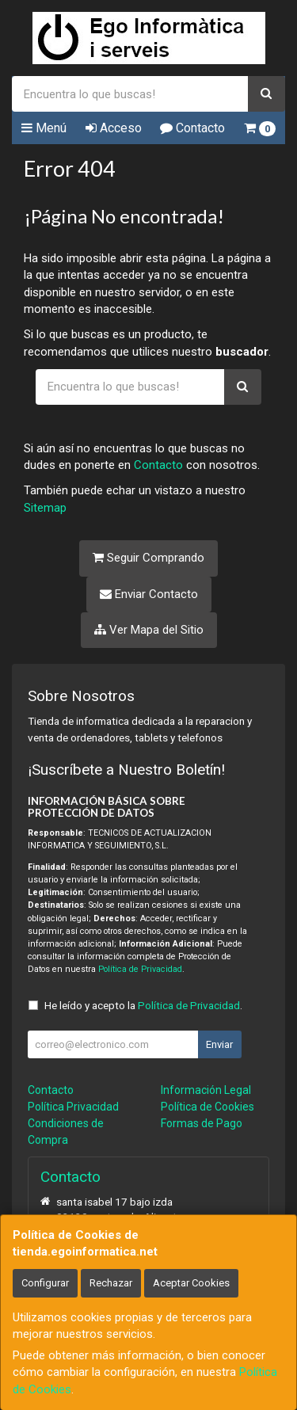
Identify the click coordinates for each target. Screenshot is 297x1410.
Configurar (45, 1283)
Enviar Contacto (149, 594)
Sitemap (45, 508)
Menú (44, 127)
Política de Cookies (207, 1106)
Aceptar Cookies (191, 1283)
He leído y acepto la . (143, 1005)
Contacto (192, 127)
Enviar (219, 1044)
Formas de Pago (201, 1123)
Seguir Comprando (148, 558)
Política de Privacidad (140, 969)
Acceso (114, 127)
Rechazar (110, 1283)
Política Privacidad (73, 1106)
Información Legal (206, 1090)
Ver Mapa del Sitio (149, 630)
